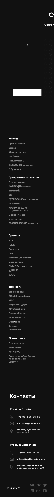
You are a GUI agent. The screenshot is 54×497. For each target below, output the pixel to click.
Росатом (14, 249)
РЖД (12, 245)
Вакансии (15, 348)
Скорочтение (17, 215)
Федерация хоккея (20, 258)
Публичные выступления (23, 199)
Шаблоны (14, 156)
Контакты (14, 352)
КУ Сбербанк (17, 309)
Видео (12, 148)
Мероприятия (17, 152)
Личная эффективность (23, 223)
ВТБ (11, 241)
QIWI (12, 271)
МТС (11, 300)
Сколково (14, 322)
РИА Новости (17, 318)
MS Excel (14, 191)
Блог (11, 363)
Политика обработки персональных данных (22, 359)
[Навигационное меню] (49, 7)
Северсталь (16, 262)
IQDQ (12, 275)
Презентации (17, 144)
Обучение (15, 169)
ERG (11, 253)
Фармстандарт (18, 305)
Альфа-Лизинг (18, 313)
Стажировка (16, 343)
